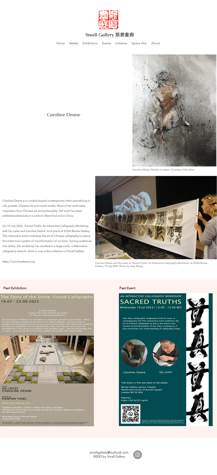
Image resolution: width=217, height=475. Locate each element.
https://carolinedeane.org (18, 261)
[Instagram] (137, 454)
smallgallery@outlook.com (109, 452)
